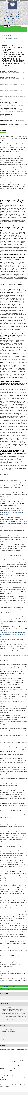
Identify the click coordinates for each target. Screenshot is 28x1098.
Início (3, 35)
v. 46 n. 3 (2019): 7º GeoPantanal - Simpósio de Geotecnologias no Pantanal (13, 38)
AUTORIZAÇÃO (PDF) (8, 989)
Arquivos (8, 35)
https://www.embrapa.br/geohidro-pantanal (12, 689)
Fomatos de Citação (8, 1019)
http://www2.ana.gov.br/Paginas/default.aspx (12, 512)
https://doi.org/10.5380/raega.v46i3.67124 (13, 120)
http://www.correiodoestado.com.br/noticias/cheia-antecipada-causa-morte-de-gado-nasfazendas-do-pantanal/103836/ (13, 634)
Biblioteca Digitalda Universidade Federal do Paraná (12, 17)
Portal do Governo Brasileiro (11, 0)
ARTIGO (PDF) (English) (8, 986)
